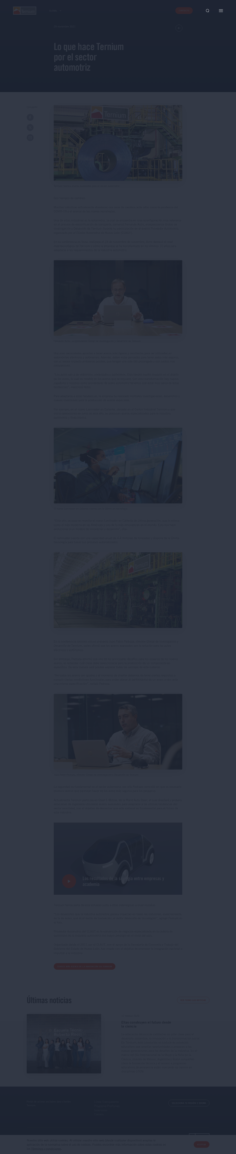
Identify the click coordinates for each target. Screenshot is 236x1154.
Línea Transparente (106, 1101)
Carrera (98, 1114)
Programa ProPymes (107, 1106)
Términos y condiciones (46, 1148)
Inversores (100, 1110)
